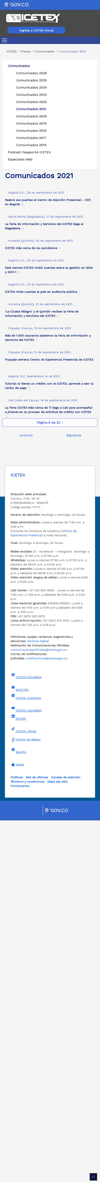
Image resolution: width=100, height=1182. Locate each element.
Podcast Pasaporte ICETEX (29, 152)
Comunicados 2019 (31, 123)
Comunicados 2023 (31, 95)
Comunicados (19, 66)
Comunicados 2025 (31, 80)
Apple (17, 1126)
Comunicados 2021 (31, 109)
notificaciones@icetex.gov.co (46, 1020)
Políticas (17, 1138)
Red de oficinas (37, 1138)
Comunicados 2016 (31, 145)
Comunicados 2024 (31, 87)
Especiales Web (20, 159)
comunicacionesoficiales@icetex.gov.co (39, 1011)
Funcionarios (20, 1147)
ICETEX (18, 1079)
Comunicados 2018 (31, 131)
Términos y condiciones (27, 1143)
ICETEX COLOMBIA (26, 1037)
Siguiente (73, 797)
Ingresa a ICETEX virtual (36, 30)
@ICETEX (20, 1050)
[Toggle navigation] (5, 40)
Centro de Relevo (25, 1101)
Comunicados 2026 (31, 73)
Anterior (26, 797)
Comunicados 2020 (31, 116)
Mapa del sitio (57, 1143)
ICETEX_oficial (23, 1091)
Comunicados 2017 (31, 138)
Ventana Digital (38, 1002)
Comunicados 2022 (31, 102)
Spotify (18, 1112)
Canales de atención (65, 1138)
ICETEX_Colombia (26, 1058)
